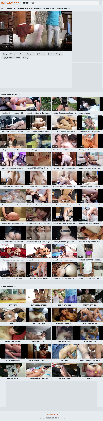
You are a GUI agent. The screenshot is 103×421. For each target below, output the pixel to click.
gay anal (31, 54)
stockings (42, 54)
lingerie (59, 54)
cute (51, 54)
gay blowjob (8, 58)
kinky (18, 58)
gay (5, 54)
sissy (26, 58)
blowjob (14, 54)
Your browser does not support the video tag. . (36, 31)
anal (22, 54)
